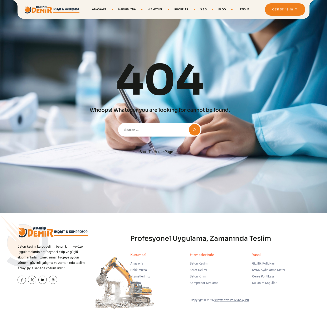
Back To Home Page (156, 151)
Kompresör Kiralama (204, 283)
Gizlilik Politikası (263, 263)
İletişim (243, 9)
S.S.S (203, 9)
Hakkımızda (127, 9)
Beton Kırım (198, 276)
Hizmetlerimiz (140, 276)
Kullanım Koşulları (264, 283)
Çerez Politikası (263, 276)
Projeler (181, 9)
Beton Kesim (199, 263)
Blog (222, 9)
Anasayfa (99, 9)
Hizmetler (155, 9)
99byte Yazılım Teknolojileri (231, 300)
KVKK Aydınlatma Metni (268, 270)
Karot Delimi (198, 270)
